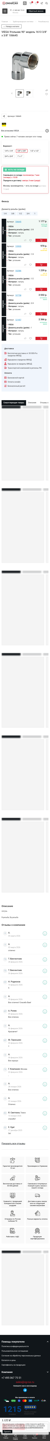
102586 (18, 271)
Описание (32, 403)
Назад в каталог (12, 26)
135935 (18, 246)
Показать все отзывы (13, 1143)
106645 (18, 222)
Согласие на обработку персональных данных (21, 1356)
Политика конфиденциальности (15, 1346)
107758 (18, 295)
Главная (5, 1436)
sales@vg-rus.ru (25, 1382)
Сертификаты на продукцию (13, 1365)
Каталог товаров (15, 1437)
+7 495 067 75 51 (19, 10)
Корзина (35, 1436)
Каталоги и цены (9, 1360)
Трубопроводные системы (23, 22)
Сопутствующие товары (13, 403)
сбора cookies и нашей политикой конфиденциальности (23, 1428)
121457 (18, 320)
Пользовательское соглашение (15, 1351)
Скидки (25, 1436)
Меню (44, 1436)
